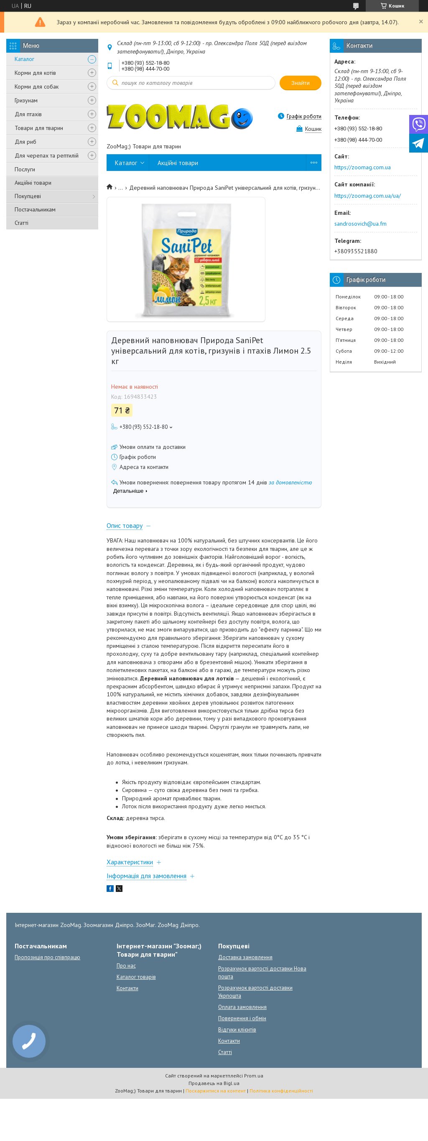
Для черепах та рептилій (47, 155)
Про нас (126, 965)
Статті (21, 223)
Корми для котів (35, 72)
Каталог (24, 59)
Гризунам (26, 100)
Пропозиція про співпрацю (47, 957)
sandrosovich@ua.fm (360, 223)
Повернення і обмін (242, 1018)
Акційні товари (33, 182)
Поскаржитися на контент (216, 1091)
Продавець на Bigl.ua (214, 1083)
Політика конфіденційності (281, 1091)
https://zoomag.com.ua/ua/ (367, 195)
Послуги (25, 169)
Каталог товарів (136, 977)
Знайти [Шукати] (300, 83)
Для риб (25, 141)
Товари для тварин (39, 128)
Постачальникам (35, 209)
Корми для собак (37, 86)
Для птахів (28, 114)
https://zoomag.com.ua (362, 167)
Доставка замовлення (245, 957)
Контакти (127, 988)
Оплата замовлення (242, 1007)
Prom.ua (253, 1075)
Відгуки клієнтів (237, 1029)
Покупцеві (28, 196)
